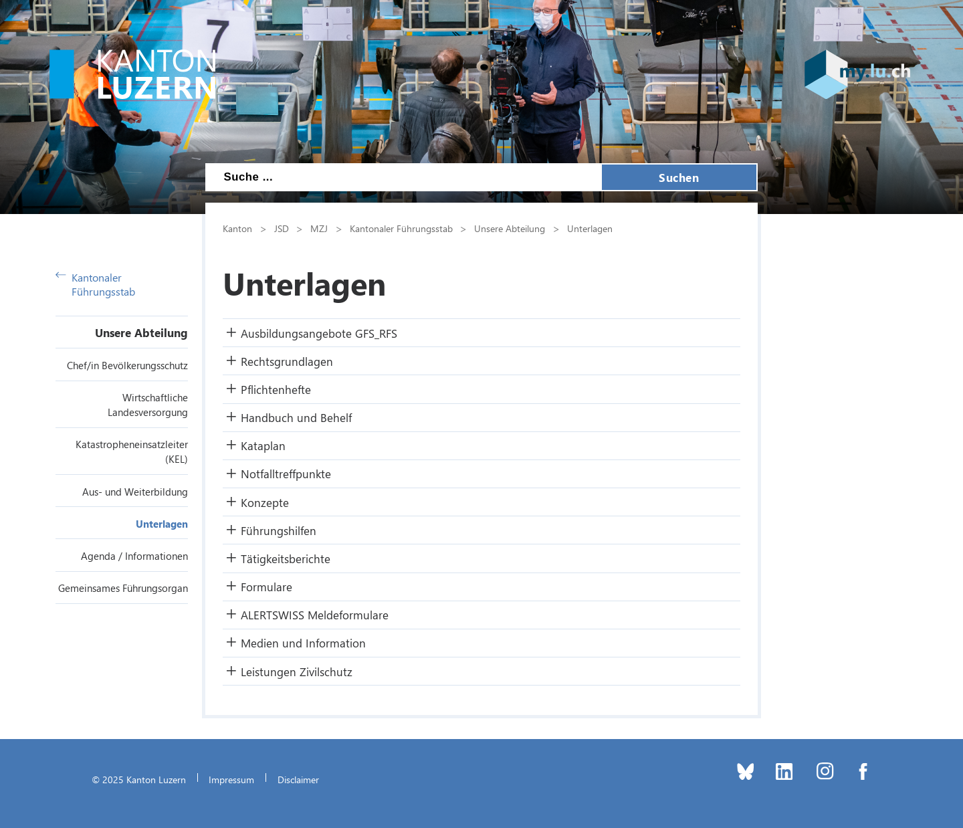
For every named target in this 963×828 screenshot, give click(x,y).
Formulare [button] (266, 586)
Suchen (679, 177)
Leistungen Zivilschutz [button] (296, 671)
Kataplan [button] (263, 445)
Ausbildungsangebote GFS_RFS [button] (319, 333)
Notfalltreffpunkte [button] (286, 473)
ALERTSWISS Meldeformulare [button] (315, 614)
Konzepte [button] (265, 502)
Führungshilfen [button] (278, 530)
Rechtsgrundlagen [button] (287, 361)
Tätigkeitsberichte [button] (285, 558)
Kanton (237, 228)
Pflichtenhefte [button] (276, 389)
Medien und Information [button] (303, 642)
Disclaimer (298, 779)
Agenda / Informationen (134, 555)
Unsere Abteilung (141, 332)
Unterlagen (162, 523)
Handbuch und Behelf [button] (296, 417)
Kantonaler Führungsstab (95, 284)
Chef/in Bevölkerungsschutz (127, 365)
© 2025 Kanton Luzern (139, 779)
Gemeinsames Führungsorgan (123, 588)
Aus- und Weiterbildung (135, 491)
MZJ (319, 228)
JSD (281, 228)
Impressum (231, 779)
